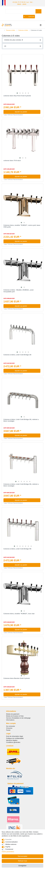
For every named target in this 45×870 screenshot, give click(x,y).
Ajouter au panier (27, 112)
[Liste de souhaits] (21, 16)
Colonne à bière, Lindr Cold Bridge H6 (17, 549)
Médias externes (10, 844)
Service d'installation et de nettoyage (18, 718)
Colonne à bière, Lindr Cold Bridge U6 (17, 354)
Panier (8, 730)
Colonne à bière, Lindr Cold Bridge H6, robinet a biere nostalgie (21, 485)
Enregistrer (22, 866)
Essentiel (8, 839)
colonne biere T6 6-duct (12, 160)
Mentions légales (11, 740)
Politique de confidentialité (14, 738)
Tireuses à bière (10, 30)
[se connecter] (14, 16)
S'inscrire (9, 728)
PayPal (7, 847)
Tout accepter (22, 856)
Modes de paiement (12, 714)
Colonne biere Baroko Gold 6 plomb (16, 678)
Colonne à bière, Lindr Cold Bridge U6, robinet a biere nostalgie (21, 420)
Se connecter (10, 726)
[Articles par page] (22, 46)
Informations (10, 720)
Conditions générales (13, 742)
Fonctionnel (9, 849)
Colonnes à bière (23, 30)
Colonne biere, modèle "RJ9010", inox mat (18, 613)
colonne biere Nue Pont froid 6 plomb (17, 96)
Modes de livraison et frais (14, 716)
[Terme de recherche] (20, 11)
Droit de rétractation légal (14, 736)
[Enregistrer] (18, 16)
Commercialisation (11, 842)
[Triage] (22, 40)
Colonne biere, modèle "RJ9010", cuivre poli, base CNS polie (21, 226)
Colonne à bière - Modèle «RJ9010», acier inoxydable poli (18, 291)
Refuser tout (22, 861)
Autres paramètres (8, 851)
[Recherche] (38, 11)
